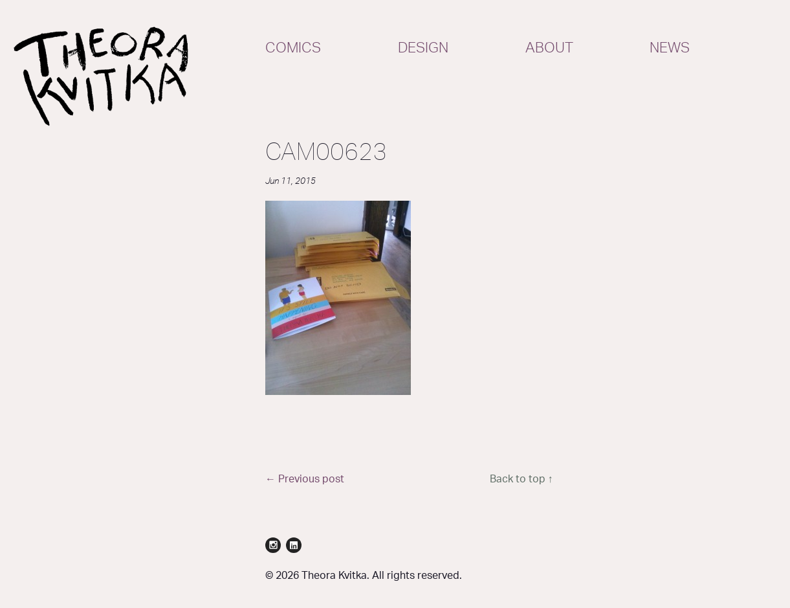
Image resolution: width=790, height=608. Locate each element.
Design (423, 48)
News (670, 48)
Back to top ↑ (521, 479)
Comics (293, 48)
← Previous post (304, 479)
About (549, 48)
